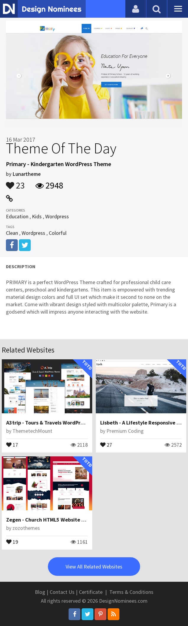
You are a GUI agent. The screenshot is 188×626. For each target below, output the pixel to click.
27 (106, 444)
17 (12, 444)
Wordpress (57, 216)
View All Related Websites (94, 566)
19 (12, 541)
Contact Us (62, 592)
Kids (37, 216)
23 (15, 183)
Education (17, 216)
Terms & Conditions (131, 592)
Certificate (91, 592)
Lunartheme (27, 174)
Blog (40, 592)
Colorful (58, 233)
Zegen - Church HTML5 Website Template (55, 519)
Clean (12, 233)
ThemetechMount (32, 430)
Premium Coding (125, 430)
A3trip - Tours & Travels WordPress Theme (56, 422)
